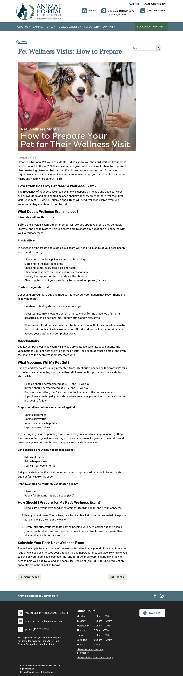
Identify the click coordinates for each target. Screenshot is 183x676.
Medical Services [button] (70, 27)
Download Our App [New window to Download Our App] (154, 4)
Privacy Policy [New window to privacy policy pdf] (26, 672)
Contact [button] (109, 27)
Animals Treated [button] (44, 27)
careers (152, 613)
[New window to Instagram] (161, 596)
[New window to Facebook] (155, 596)
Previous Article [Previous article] (29, 576)
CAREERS (133, 4)
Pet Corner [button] (92, 27)
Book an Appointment (151, 26)
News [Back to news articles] (21, 42)
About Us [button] (23, 27)
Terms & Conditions (43, 672)
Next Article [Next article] (117, 576)
